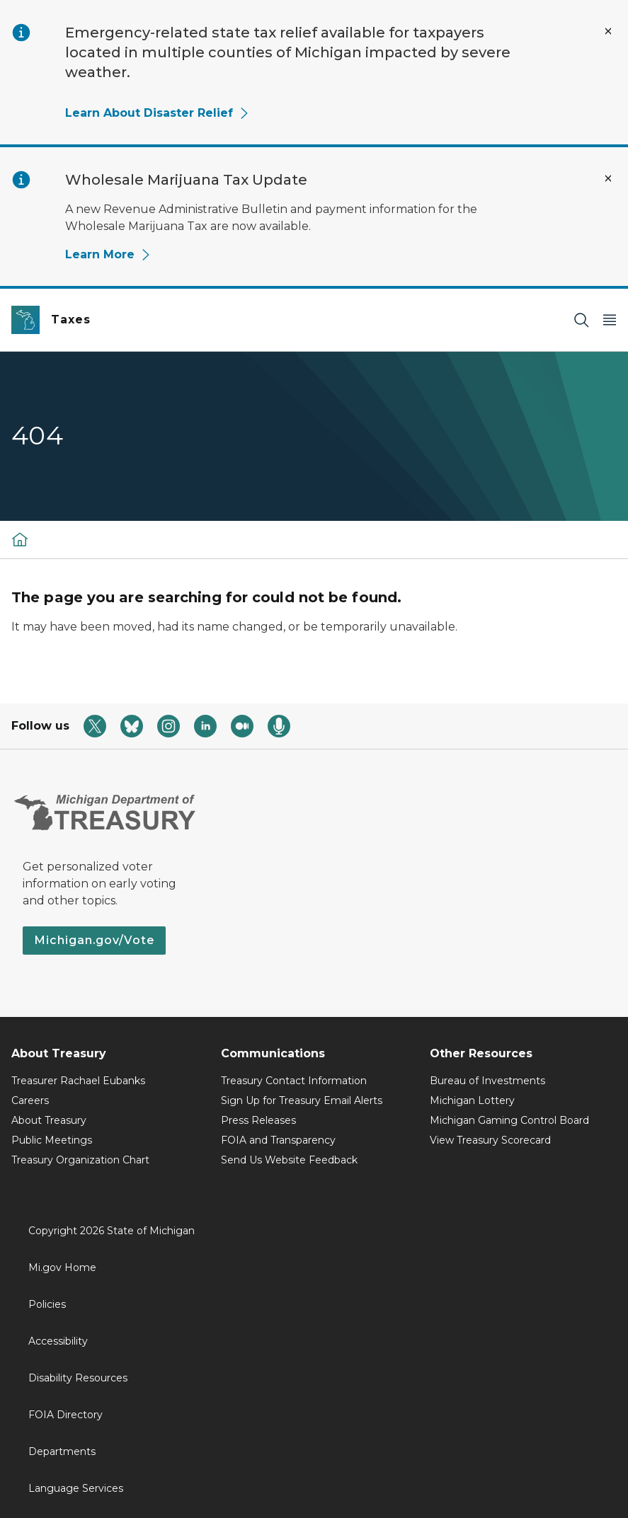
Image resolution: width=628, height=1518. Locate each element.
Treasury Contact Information (294, 1080)
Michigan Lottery (472, 1100)
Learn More (108, 254)
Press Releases (258, 1120)
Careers (30, 1100)
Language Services (75, 1488)
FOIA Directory (65, 1414)
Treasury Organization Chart (80, 1160)
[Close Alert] (608, 31)
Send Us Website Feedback (289, 1160)
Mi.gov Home (62, 1267)
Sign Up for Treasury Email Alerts (301, 1100)
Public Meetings (51, 1140)
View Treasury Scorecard (490, 1140)
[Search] (581, 320)
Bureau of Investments (487, 1080)
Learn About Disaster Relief (157, 113)
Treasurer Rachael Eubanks (78, 1080)
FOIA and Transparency (278, 1140)
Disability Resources (77, 1378)
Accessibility (58, 1341)
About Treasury (48, 1120)
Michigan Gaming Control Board (509, 1120)
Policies (47, 1304)
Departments (62, 1451)
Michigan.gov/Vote (94, 940)
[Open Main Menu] (609, 320)
